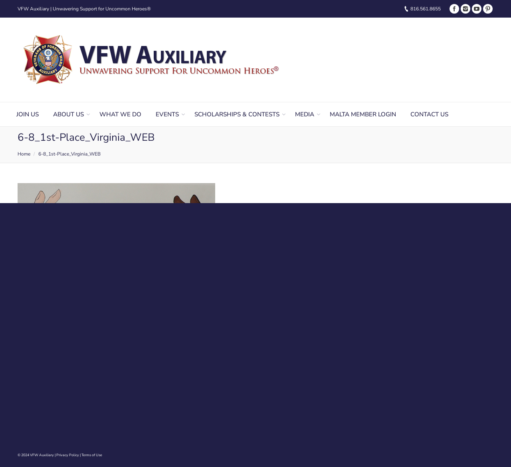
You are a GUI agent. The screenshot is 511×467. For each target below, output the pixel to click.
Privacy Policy (67, 455)
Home (24, 154)
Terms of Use (91, 455)
